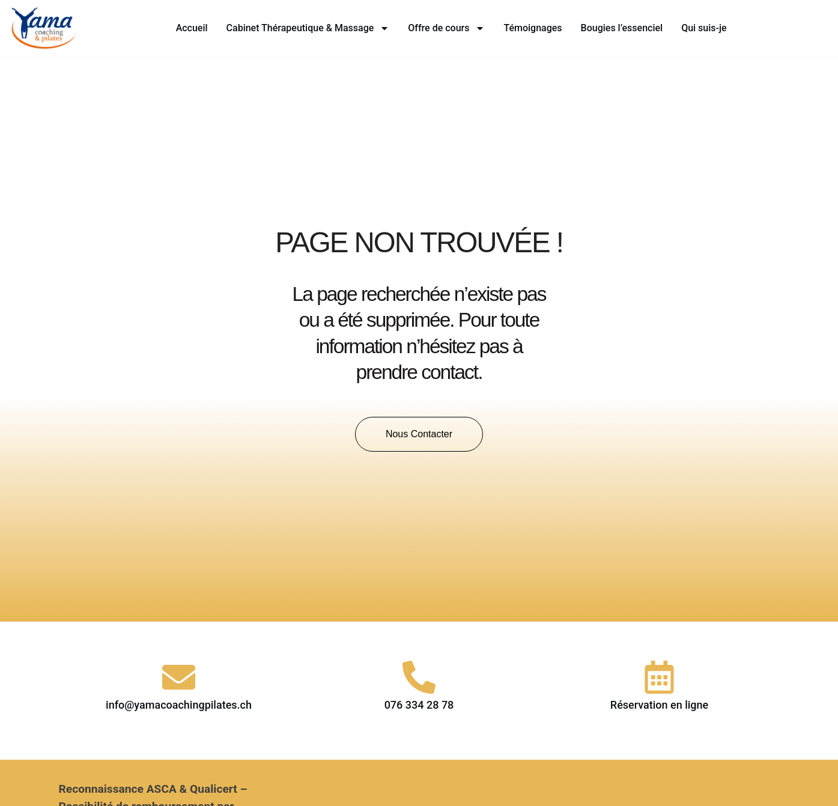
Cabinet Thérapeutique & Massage (308, 28)
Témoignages (532, 28)
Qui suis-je (703, 28)
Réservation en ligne (659, 704)
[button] (419, 434)
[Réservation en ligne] (659, 677)
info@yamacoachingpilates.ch (179, 704)
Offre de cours (446, 28)
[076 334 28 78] (419, 677)
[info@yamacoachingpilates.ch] (178, 677)
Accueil (192, 28)
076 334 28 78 (419, 704)
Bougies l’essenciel (622, 28)
